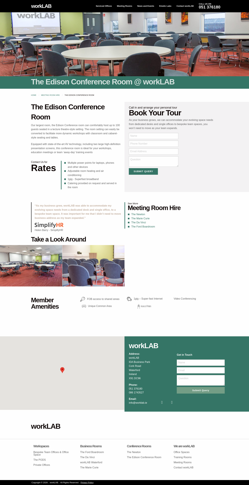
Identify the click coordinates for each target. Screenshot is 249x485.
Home (33, 95)
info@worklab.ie (138, 402)
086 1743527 (136, 392)
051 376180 (135, 388)
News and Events (145, 6)
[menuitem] (103, 6)
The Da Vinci (138, 222)
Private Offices (41, 465)
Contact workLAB (185, 6)
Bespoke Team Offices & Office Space (51, 453)
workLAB (41, 6)
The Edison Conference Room (144, 457)
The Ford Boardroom (143, 226)
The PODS (39, 459)
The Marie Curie (140, 218)
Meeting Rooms (124, 6)
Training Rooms (183, 457)
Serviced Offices (104, 6)
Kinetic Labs (165, 6)
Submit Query (143, 171)
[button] (62, 370)
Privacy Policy (87, 482)
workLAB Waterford (91, 462)
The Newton (138, 214)
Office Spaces (182, 452)
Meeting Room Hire (50, 95)
